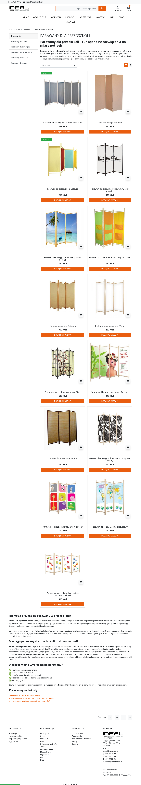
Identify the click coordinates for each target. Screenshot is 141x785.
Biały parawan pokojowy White (109, 326)
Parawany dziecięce (19, 63)
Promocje (13, 733)
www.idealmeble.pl (110, 751)
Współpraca (45, 733)
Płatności (44, 739)
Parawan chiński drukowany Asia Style (63, 392)
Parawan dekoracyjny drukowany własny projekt (110, 190)
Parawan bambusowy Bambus (62, 458)
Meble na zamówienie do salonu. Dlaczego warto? (29, 701)
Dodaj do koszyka (62, 131)
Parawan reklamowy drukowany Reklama (109, 392)
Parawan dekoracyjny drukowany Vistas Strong (62, 258)
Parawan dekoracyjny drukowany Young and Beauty (110, 459)
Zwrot (42, 746)
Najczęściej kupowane (18, 739)
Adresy (74, 741)
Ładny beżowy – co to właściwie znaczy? (25, 695)
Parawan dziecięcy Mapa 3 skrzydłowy (110, 526)
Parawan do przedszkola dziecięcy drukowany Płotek (63, 594)
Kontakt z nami (46, 749)
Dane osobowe (78, 733)
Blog (42, 760)
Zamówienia (77, 736)
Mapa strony (45, 752)
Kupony (75, 744)
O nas (42, 736)
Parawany (27, 29)
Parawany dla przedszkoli (21, 52)
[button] (128, 8)
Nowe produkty (15, 736)
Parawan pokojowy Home (110, 122)
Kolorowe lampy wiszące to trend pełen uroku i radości (31, 698)
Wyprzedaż (13, 741)
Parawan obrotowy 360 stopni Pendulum (62, 122)
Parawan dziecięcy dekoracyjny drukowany (63, 526)
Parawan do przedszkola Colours (62, 188)
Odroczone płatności (48, 744)
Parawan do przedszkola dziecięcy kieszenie (109, 257)
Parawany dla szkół (19, 41)
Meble (18, 29)
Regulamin (44, 754)
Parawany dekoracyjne (20, 47)
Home (11, 29)
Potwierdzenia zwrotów (81, 739)
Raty (42, 741)
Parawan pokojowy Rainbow (62, 326)
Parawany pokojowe (19, 57)
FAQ (42, 757)
